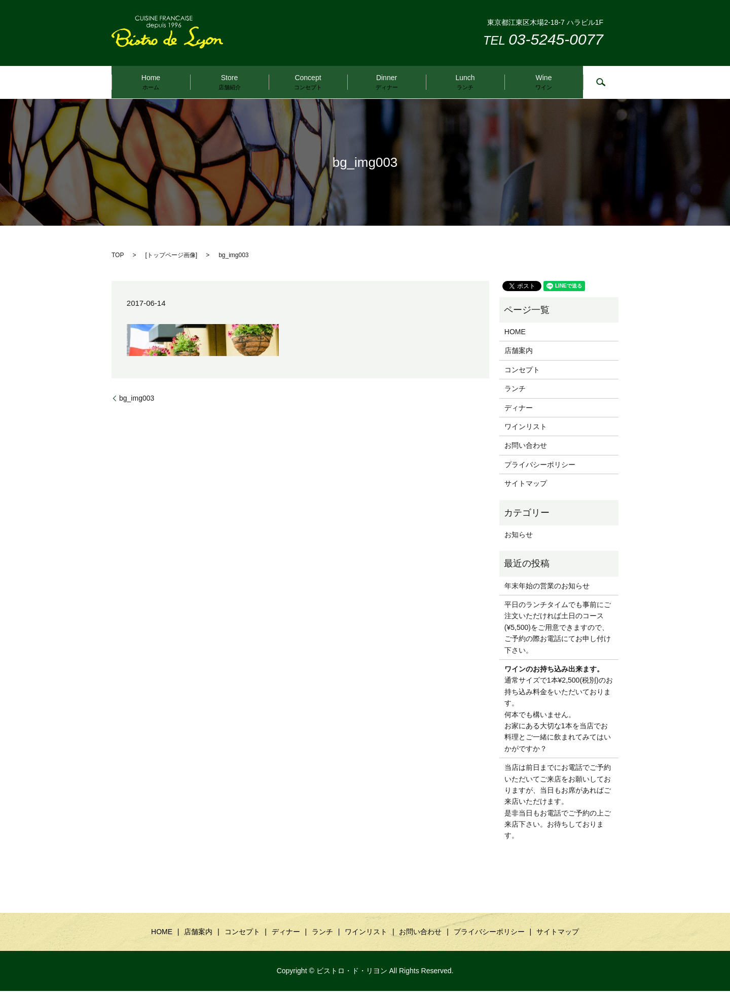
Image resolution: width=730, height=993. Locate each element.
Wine (543, 82)
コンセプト (522, 371)
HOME (515, 334)
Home (150, 82)
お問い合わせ (525, 447)
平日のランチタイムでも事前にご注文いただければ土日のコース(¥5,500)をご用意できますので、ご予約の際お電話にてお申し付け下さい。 (557, 629)
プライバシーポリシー (539, 466)
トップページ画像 (171, 257)
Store (229, 82)
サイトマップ (525, 485)
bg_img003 (136, 400)
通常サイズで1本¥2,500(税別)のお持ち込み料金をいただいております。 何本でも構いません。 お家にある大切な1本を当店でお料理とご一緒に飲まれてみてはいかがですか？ (558, 711)
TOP (118, 257)
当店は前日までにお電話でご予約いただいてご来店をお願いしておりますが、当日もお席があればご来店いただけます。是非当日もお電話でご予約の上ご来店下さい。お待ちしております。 (557, 803)
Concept (308, 82)
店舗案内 (518, 352)
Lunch (464, 82)
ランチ (515, 390)
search (600, 83)
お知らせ (518, 537)
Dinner (387, 82)
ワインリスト (525, 428)
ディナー (518, 409)
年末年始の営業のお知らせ (547, 587)
